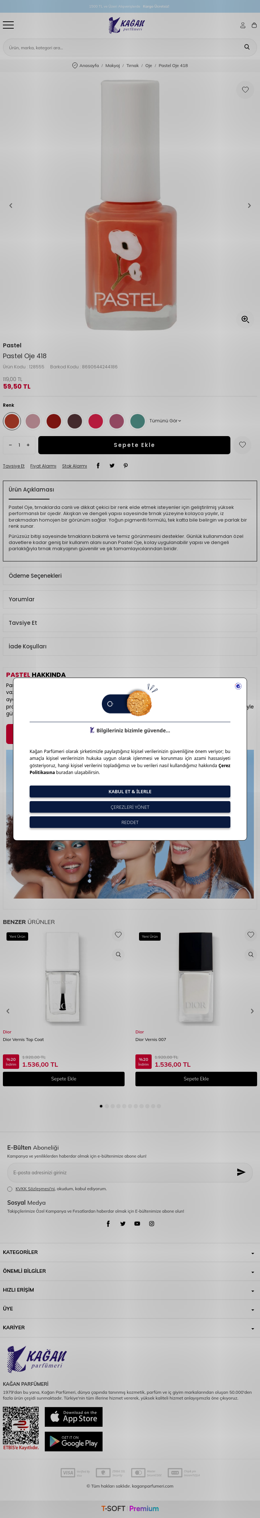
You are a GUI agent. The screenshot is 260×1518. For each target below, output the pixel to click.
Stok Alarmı (74, 466)
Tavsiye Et (14, 466)
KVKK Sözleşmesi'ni (35, 1188)
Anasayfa (85, 65)
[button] (11, 205)
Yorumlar (22, 599)
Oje (148, 65)
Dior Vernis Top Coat (23, 1039)
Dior (7, 1031)
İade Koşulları (28, 646)
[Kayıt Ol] (242, 1172)
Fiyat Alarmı (43, 466)
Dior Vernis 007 (150, 1039)
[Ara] (247, 47)
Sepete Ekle (134, 445)
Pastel (12, 346)
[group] (130, 205)
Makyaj (112, 65)
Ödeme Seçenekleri (35, 576)
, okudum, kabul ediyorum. (57, 1189)
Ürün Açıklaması (31, 489)
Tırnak (132, 65)
